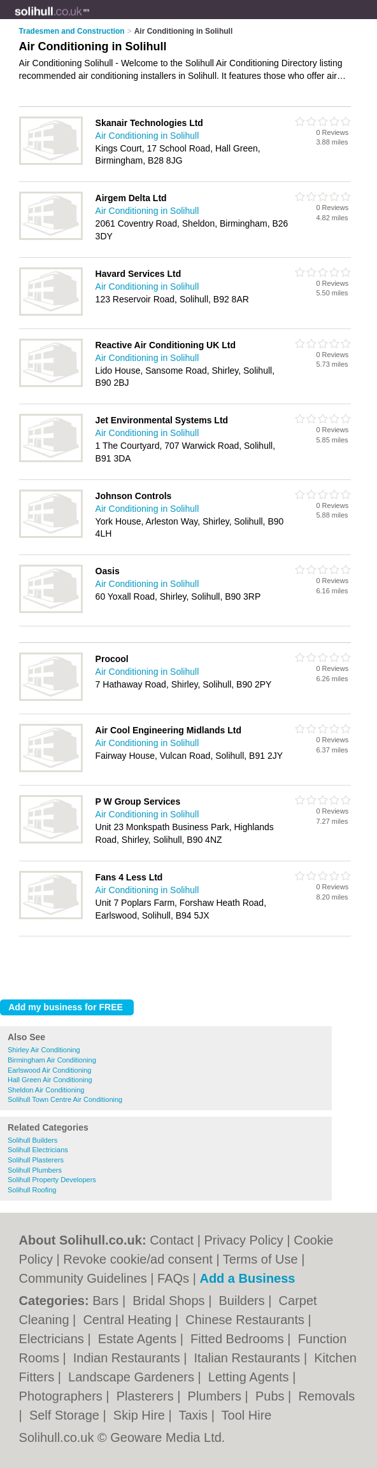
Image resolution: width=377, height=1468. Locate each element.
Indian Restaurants (128, 1358)
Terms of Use (260, 1259)
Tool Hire (247, 1415)
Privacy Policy (243, 1240)
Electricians (53, 1339)
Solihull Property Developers (52, 1179)
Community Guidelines (83, 1278)
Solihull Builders (32, 1140)
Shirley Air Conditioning (44, 1050)
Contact (172, 1240)
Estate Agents (139, 1339)
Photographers (62, 1396)
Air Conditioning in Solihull (147, 136)
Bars (107, 1301)
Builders (243, 1301)
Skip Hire (141, 1415)
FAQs (173, 1278)
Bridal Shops (170, 1301)
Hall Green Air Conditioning (50, 1079)
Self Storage (66, 1415)
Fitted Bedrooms (238, 1339)
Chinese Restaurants (246, 1320)
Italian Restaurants (249, 1358)
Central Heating (129, 1320)
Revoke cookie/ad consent (138, 1259)
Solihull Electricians (38, 1150)
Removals (326, 1396)
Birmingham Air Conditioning (52, 1060)
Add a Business (247, 1278)
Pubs (271, 1396)
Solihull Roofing (32, 1190)
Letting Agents (250, 1377)
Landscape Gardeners (132, 1377)
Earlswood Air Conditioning (49, 1070)
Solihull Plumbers (35, 1170)
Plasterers (147, 1396)
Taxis (195, 1415)
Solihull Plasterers (36, 1160)
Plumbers (216, 1396)
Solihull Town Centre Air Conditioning (65, 1099)
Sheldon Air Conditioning (46, 1090)
